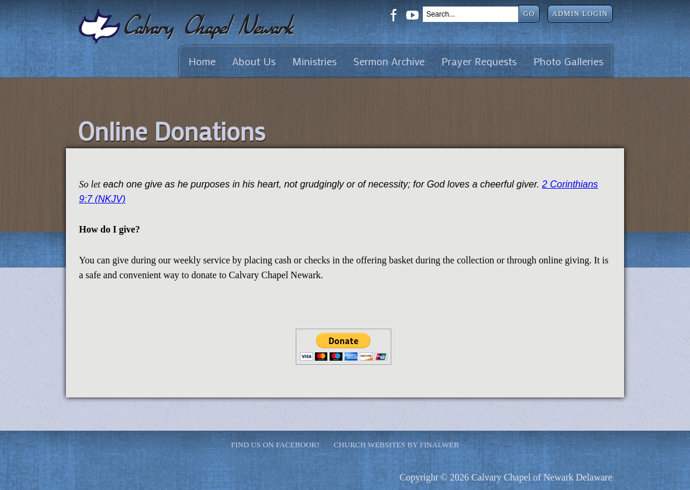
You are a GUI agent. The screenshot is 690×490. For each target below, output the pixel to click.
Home (202, 61)
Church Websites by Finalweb (396, 444)
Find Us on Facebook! (275, 444)
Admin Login (580, 13)
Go (529, 13)
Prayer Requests (479, 61)
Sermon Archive (389, 61)
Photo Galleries (568, 61)
